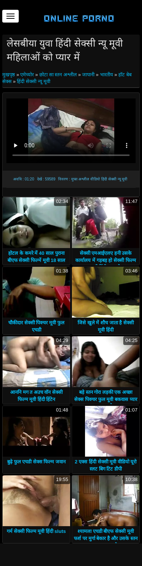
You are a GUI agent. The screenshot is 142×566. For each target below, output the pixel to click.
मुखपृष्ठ (9, 74)
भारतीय (106, 74)
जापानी (88, 74)
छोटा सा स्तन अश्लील (58, 74)
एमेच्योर (27, 74)
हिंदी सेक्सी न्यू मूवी (33, 81)
